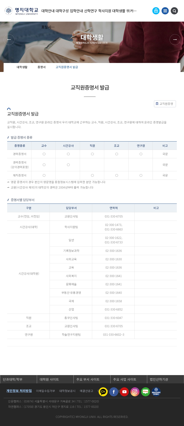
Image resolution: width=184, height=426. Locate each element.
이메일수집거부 (45, 391)
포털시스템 (48, 27)
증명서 (41, 67)
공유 (160, 70)
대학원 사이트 (49, 379)
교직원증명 (166, 103)
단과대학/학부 (12, 379)
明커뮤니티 (133, 10)
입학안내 (76, 10)
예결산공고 (86, 391)
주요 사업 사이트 (124, 379)
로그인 (156, 10)
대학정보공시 (67, 391)
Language (147, 11)
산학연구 (90, 10)
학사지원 (104, 10)
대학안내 (48, 10)
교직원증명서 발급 (67, 67)
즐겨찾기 (171, 70)
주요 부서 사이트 (88, 379)
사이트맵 (165, 10)
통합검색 (174, 10)
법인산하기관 (159, 379)
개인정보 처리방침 (19, 390)
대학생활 (118, 10)
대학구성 (62, 10)
